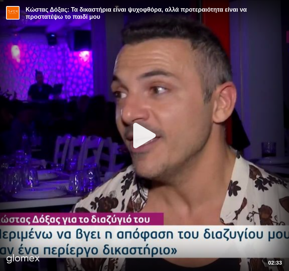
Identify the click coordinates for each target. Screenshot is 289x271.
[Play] (144, 135)
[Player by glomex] (23, 259)
